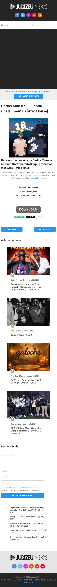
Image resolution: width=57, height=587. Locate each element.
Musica (19, 280)
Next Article (45, 229)
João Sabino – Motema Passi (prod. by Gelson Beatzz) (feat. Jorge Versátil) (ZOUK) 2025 (26, 287)
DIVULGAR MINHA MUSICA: (28, 96)
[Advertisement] (28, 58)
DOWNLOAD (28, 209)
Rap (12, 331)
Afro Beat (14, 376)
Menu (5, 25)
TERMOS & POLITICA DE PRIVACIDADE (29, 580)
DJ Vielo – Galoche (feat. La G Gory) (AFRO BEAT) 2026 (26, 381)
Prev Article (12, 229)
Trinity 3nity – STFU (21, 335)
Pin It (40, 217)
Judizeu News (36, 577)
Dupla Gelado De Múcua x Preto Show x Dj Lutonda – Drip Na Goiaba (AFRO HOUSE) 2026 (27, 510)
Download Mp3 (32, 178)
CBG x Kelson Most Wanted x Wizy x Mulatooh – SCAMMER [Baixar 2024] (26, 431)
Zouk (13, 280)
